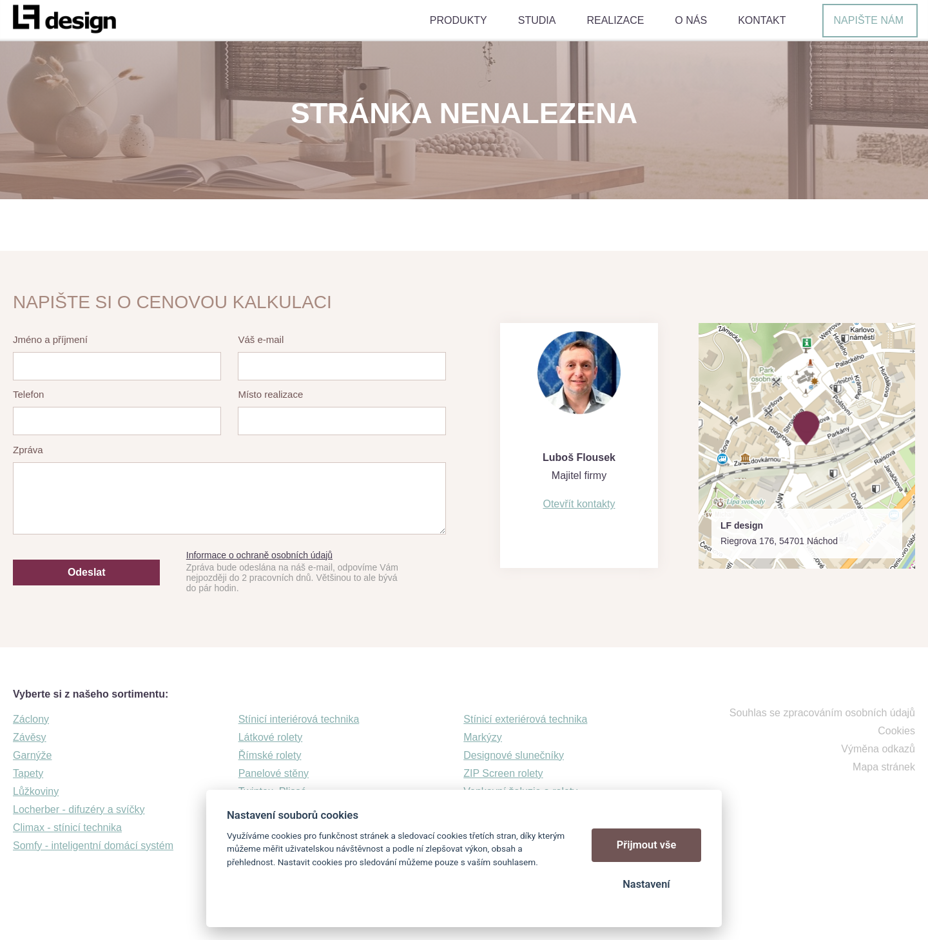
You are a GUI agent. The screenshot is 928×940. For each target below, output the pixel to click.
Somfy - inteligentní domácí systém (93, 845)
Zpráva (28, 449)
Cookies (896, 730)
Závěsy (29, 737)
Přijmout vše (647, 845)
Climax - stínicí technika (67, 827)
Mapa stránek (884, 766)
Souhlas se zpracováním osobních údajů (822, 712)
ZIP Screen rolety (503, 773)
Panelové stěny (273, 773)
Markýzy (482, 737)
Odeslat (87, 572)
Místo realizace (270, 394)
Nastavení (646, 884)
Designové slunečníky (513, 755)
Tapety (28, 773)
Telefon (28, 394)
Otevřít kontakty (579, 503)
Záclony (31, 719)
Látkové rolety (270, 737)
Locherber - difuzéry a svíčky (79, 809)
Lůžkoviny (36, 791)
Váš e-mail (261, 339)
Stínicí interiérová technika (299, 719)
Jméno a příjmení (50, 339)
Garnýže (32, 755)
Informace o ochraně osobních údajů (259, 555)
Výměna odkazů (878, 748)
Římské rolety (270, 755)
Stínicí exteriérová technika (525, 719)
